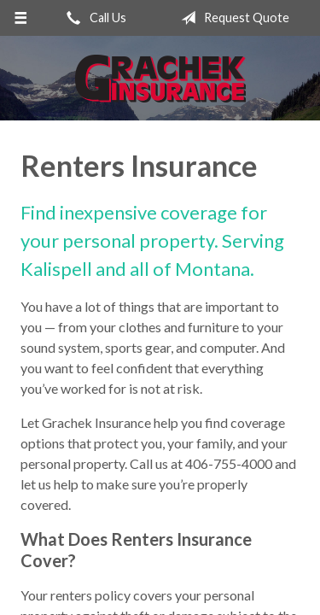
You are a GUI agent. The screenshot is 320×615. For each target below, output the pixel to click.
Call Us (93, 18)
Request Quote (231, 18)
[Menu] (21, 18)
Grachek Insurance (160, 78)
